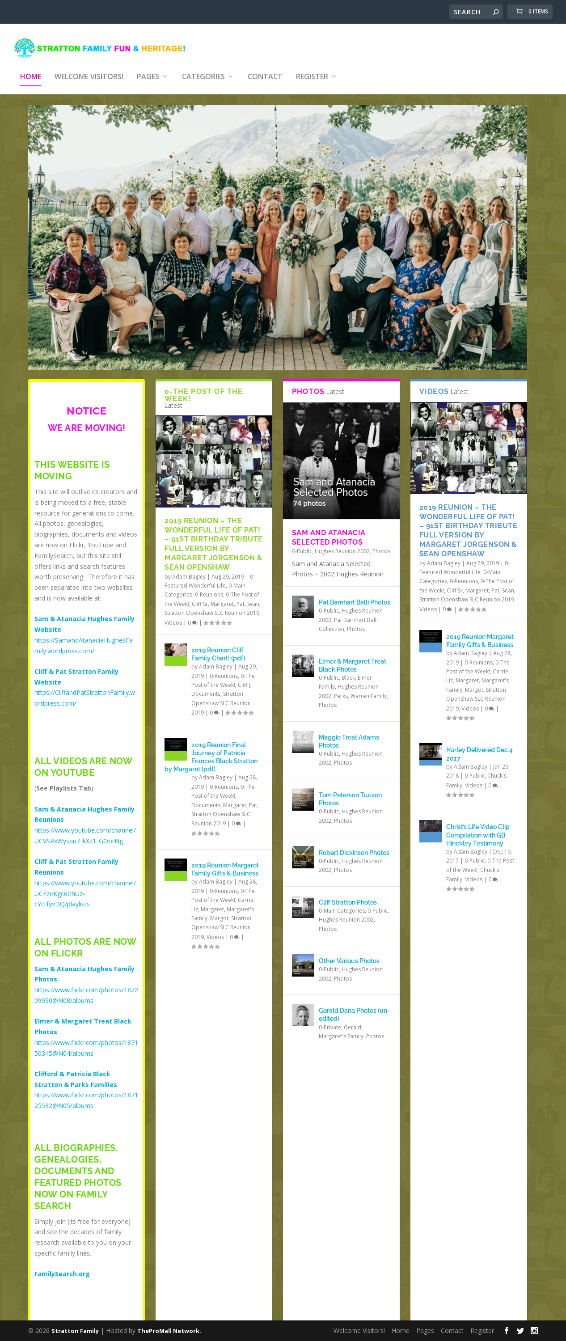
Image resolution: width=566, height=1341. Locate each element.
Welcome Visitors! (89, 63)
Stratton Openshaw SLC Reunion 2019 (212, 606)
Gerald (352, 1021)
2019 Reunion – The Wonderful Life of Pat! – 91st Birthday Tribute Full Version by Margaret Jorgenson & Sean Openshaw (214, 537)
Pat (241, 597)
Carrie (245, 893)
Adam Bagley (189, 570)
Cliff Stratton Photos (348, 896)
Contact (265, 63)
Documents (205, 687)
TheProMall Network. (169, 1331)
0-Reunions (209, 588)
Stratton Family (75, 1331)
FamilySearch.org (62, 1267)
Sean (253, 597)
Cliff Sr (200, 597)
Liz (194, 903)
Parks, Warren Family (360, 690)
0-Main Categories (342, 904)
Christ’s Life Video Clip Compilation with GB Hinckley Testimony (478, 828)
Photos (381, 545)
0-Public (302, 545)
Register (312, 63)
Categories (203, 63)
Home (30, 63)
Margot (219, 912)
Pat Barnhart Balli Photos (354, 596)
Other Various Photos (349, 954)
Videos (173, 616)
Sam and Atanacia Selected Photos (329, 531)
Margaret (222, 597)
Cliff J (244, 678)
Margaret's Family (341, 1030)
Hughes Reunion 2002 (342, 545)
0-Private (330, 1021)
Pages (148, 63)
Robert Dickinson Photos (354, 846)
